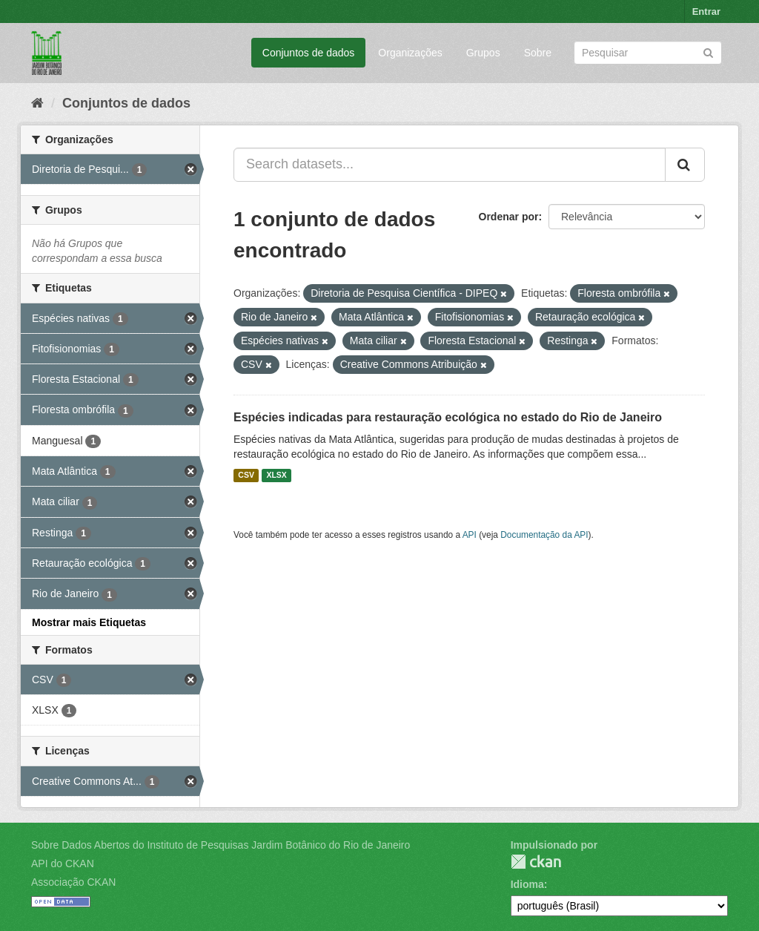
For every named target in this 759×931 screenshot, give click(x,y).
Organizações (410, 53)
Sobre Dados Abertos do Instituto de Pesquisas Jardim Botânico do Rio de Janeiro (220, 845)
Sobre (537, 53)
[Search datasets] (648, 53)
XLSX (276, 475)
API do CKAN (62, 863)
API (470, 535)
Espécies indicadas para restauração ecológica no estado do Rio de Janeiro (447, 417)
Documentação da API (544, 535)
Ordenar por (509, 217)
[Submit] (708, 51)
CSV (246, 475)
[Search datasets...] (449, 165)
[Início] (37, 103)
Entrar (706, 11)
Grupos (483, 53)
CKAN (536, 861)
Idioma (527, 884)
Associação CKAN (73, 882)
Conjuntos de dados (308, 53)
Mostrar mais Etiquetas (89, 622)
